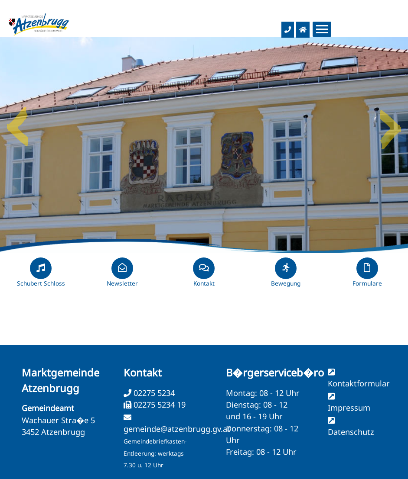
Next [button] (390, 123)
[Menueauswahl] (322, 29)
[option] (204, 145)
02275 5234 (153, 393)
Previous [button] (17, 123)
